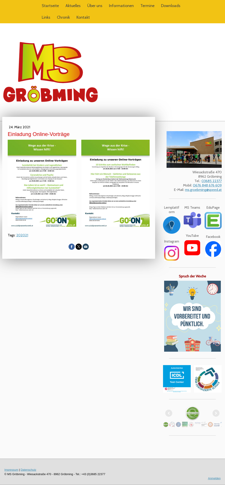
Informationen (121, 5)
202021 (22, 235)
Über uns (94, 5)
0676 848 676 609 (207, 185)
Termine (147, 5)
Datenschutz (28, 469)
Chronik (63, 17)
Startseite (50, 5)
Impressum (11, 469)
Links (46, 17)
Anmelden (214, 478)
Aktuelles (73, 5)
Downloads (170, 5)
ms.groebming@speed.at (203, 190)
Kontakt (83, 17)
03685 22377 (211, 181)
